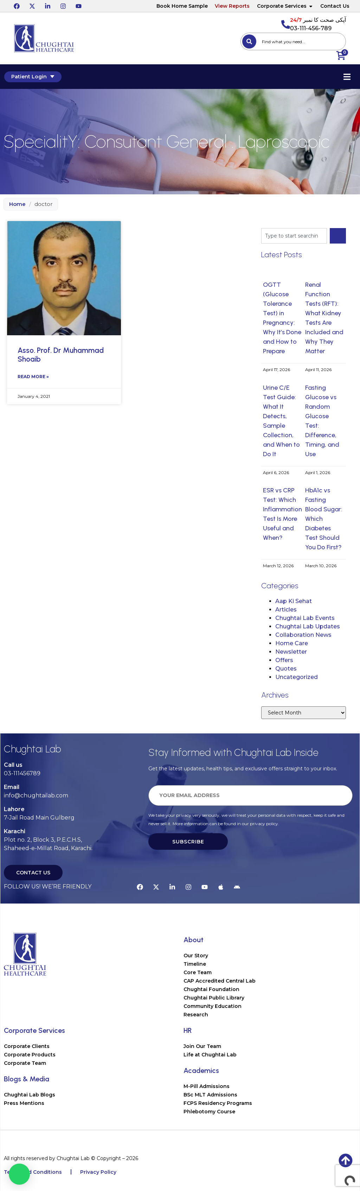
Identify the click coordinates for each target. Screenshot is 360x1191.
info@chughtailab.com (36, 795)
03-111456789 (22, 773)
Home (17, 204)
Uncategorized (296, 677)
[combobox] (293, 41)
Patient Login (32, 76)
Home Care (291, 643)
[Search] (249, 41)
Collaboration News (303, 635)
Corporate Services (285, 6)
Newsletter (291, 651)
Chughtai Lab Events (305, 618)
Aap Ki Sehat (293, 601)
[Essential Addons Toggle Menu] (347, 76)
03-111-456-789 (311, 28)
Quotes (286, 668)
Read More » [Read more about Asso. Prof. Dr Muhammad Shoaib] (33, 376)
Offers (284, 660)
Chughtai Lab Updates (307, 626)
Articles (286, 609)
